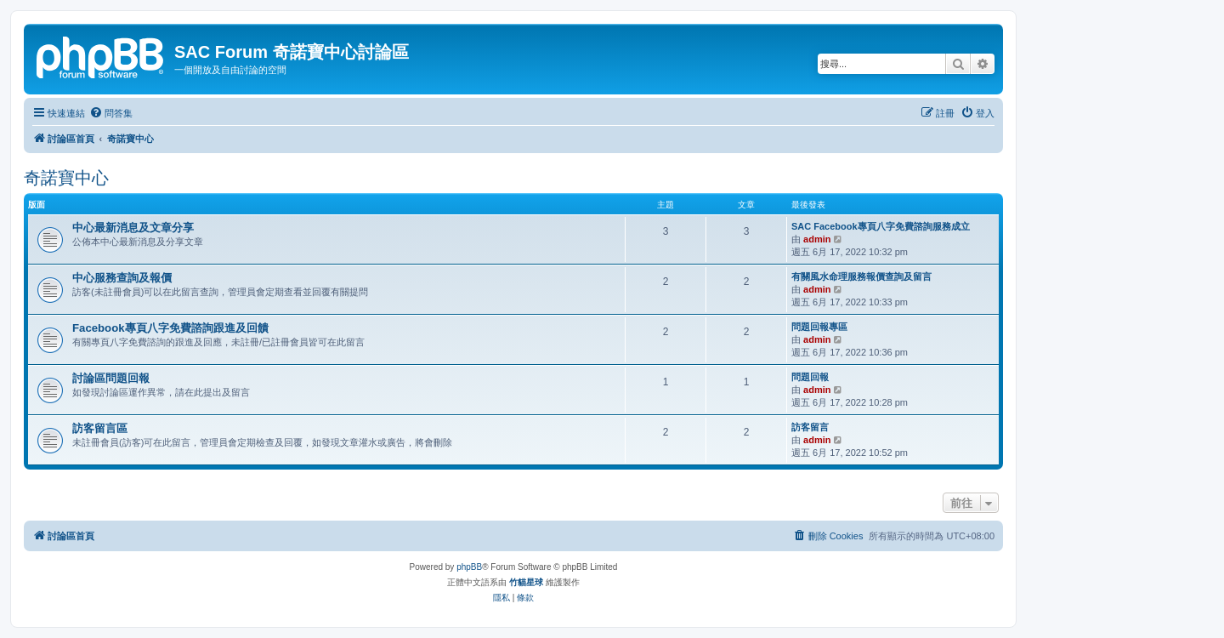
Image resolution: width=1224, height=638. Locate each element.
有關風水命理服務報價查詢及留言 (861, 276)
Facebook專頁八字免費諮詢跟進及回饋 (170, 328)
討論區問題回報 (111, 378)
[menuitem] (111, 113)
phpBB (469, 567)
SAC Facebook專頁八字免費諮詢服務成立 (880, 226)
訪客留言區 (100, 428)
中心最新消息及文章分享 (133, 227)
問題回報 (810, 377)
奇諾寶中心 (66, 177)
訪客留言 (810, 427)
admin (816, 239)
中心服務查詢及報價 (122, 277)
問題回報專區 (819, 327)
